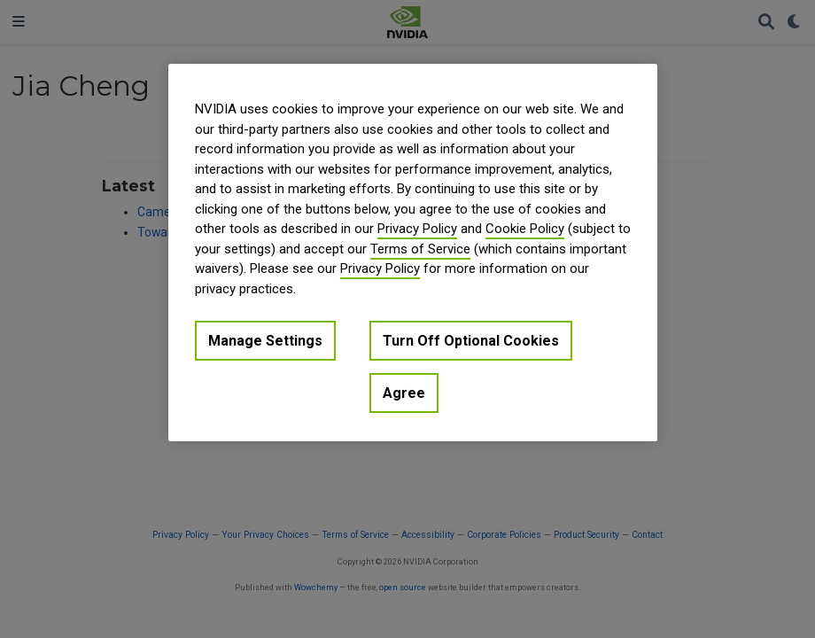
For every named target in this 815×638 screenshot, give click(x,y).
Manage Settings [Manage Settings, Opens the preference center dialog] (265, 340)
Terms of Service (420, 249)
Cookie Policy (524, 229)
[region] (412, 252)
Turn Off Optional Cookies (471, 340)
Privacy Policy (417, 229)
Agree (404, 393)
